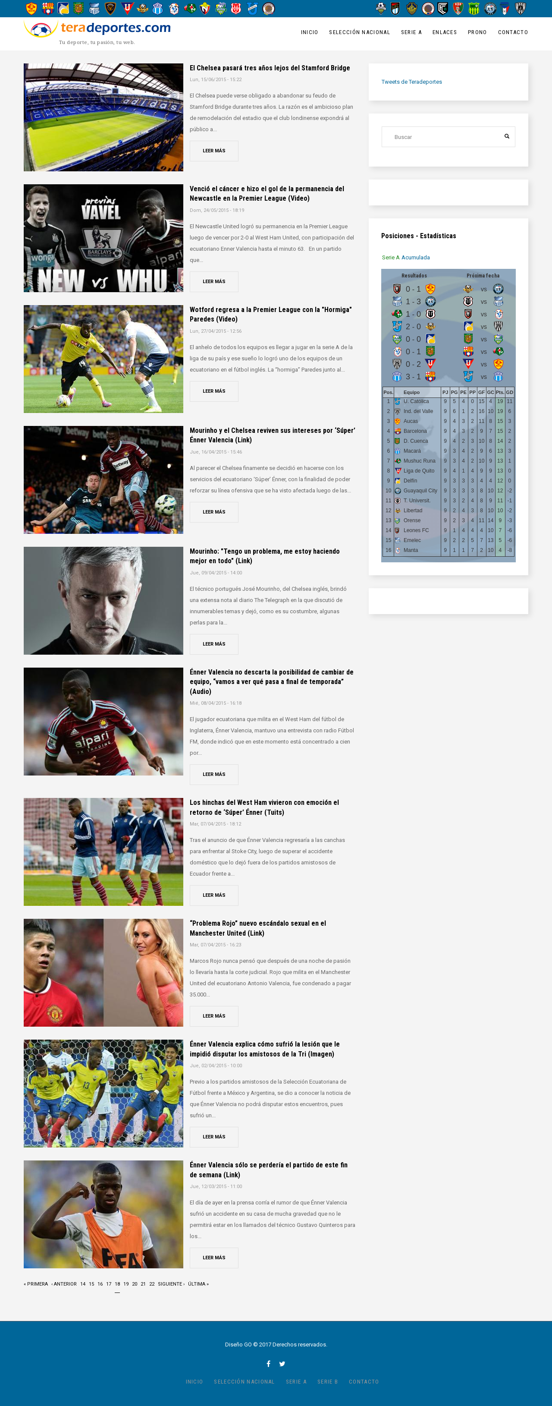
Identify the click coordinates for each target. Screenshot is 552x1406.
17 (108, 1283)
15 (91, 1283)
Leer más (214, 151)
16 (100, 1283)
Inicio (310, 32)
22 (151, 1283)
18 (117, 1286)
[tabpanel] (448, 415)
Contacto (513, 32)
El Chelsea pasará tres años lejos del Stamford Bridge (270, 68)
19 (126, 1283)
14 (82, 1283)
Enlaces (445, 32)
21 (143, 1283)
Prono (477, 32)
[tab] (391, 257)
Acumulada (416, 257)
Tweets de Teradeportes (412, 82)
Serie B (327, 1381)
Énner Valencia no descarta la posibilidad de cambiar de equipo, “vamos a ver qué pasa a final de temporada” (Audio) (272, 682)
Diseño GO (238, 1344)
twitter (282, 1364)
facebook (268, 1364)
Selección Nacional (359, 32)
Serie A (411, 32)
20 (134, 1283)
